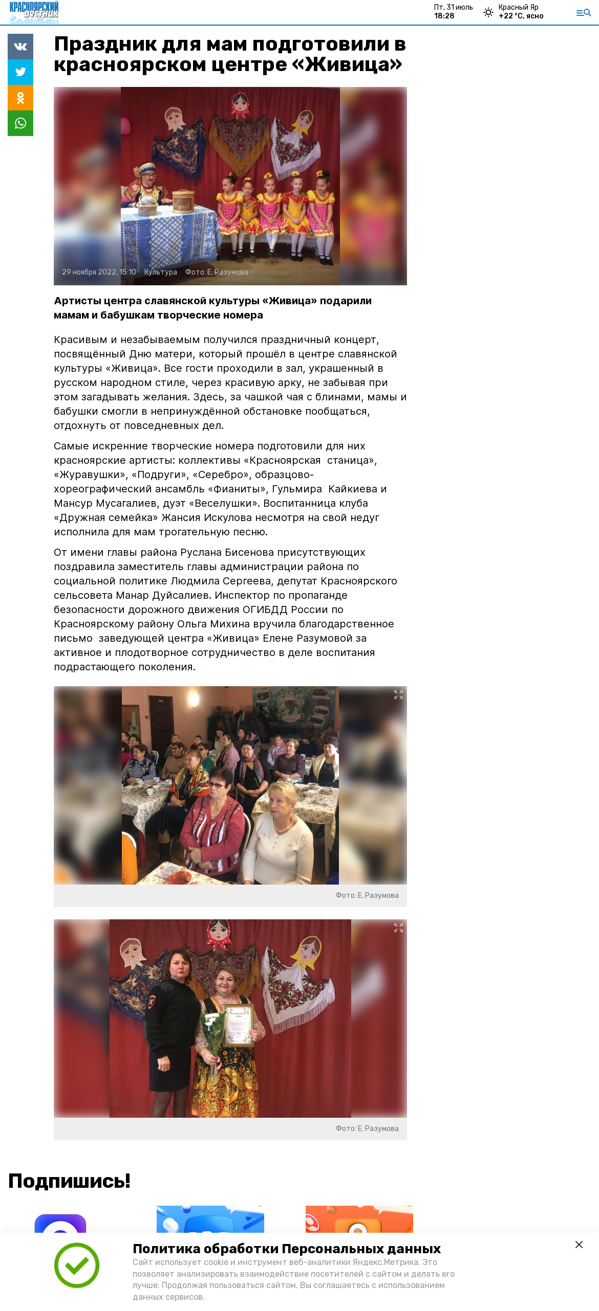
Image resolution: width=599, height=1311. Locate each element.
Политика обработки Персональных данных (287, 1249)
